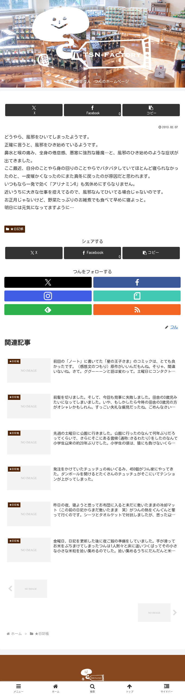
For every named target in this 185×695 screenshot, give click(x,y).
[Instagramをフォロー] (48, 295)
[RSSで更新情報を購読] (137, 309)
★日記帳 (14, 229)
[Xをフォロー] (48, 282)
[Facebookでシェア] (92, 110)
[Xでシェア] (34, 110)
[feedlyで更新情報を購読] (48, 309)
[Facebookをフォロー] (137, 282)
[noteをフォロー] (137, 295)
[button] (151, 110)
